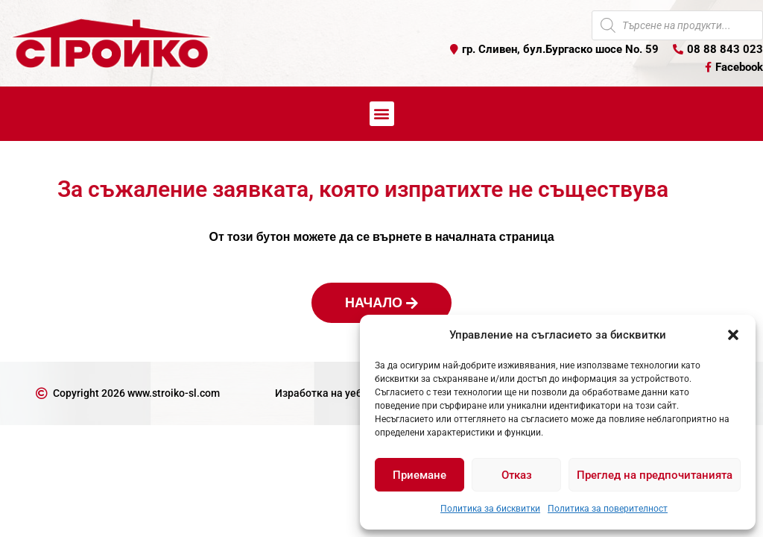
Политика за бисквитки (490, 508)
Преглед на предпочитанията (654, 475)
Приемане (419, 475)
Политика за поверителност (608, 508)
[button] (733, 334)
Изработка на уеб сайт (330, 393)
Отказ (516, 475)
